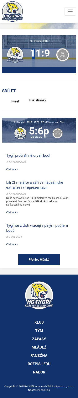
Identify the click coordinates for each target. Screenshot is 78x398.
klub (39, 322)
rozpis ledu (39, 364)
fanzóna (39, 355)
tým (39, 330)
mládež (39, 347)
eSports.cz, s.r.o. (63, 386)
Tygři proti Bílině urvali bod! (28, 155)
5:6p (39, 131)
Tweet (14, 101)
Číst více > (12, 169)
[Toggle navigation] (70, 11)
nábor (39, 372)
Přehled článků (39, 259)
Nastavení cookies (39, 390)
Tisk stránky (37, 100)
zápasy (39, 339)
